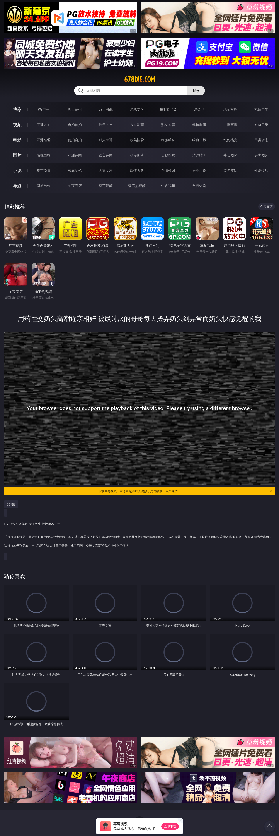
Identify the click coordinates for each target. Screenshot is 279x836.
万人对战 (106, 109)
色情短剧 (199, 185)
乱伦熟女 (230, 140)
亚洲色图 (75, 155)
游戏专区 (137, 109)
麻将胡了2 (168, 109)
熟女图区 (230, 155)
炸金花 (199, 109)
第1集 (11, 504)
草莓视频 (106, 185)
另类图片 (261, 155)
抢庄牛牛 (261, 109)
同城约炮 (44, 185)
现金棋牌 (230, 109)
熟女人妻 (168, 124)
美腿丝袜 (168, 155)
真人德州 (75, 109)
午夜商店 (75, 185)
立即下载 (170, 826)
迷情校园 (168, 170)
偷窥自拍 (44, 155)
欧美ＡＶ (106, 124)
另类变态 (261, 140)
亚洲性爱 (44, 140)
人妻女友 (106, 170)
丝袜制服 (199, 124)
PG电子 (43, 109)
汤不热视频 (137, 185)
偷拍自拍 (75, 140)
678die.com (139, 79)
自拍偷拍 (75, 124)
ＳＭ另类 (261, 124)
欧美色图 (106, 155)
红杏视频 (168, 185)
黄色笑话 (230, 170)
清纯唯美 (199, 155)
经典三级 (199, 140)
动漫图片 (137, 155)
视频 (17, 124)
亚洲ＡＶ (44, 124)
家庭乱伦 (75, 170)
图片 (17, 155)
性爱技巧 (261, 170)
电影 (17, 140)
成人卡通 (106, 140)
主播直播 (230, 124)
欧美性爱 (137, 140)
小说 (17, 170)
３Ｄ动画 (137, 124)
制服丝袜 (168, 140)
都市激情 (44, 170)
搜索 (196, 90)
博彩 (17, 109)
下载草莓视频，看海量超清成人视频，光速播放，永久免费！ (185, 491)
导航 (17, 186)
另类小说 (199, 170)
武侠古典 (137, 170)
